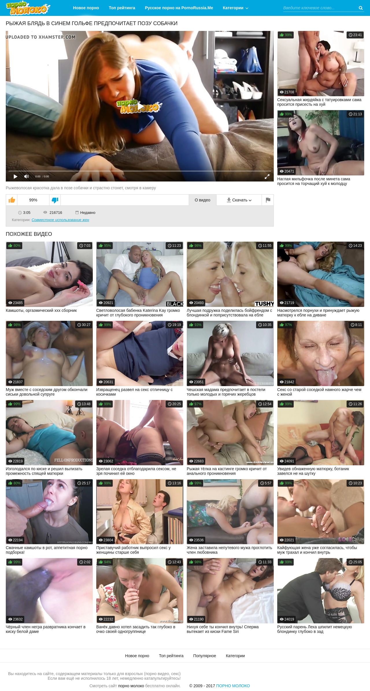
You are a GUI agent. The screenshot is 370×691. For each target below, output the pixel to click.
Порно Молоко (233, 685)
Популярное (204, 655)
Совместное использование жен (60, 220)
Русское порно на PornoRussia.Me (179, 7)
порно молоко (131, 685)
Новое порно (86, 7)
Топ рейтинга (122, 7)
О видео (202, 200)
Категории (233, 7)
